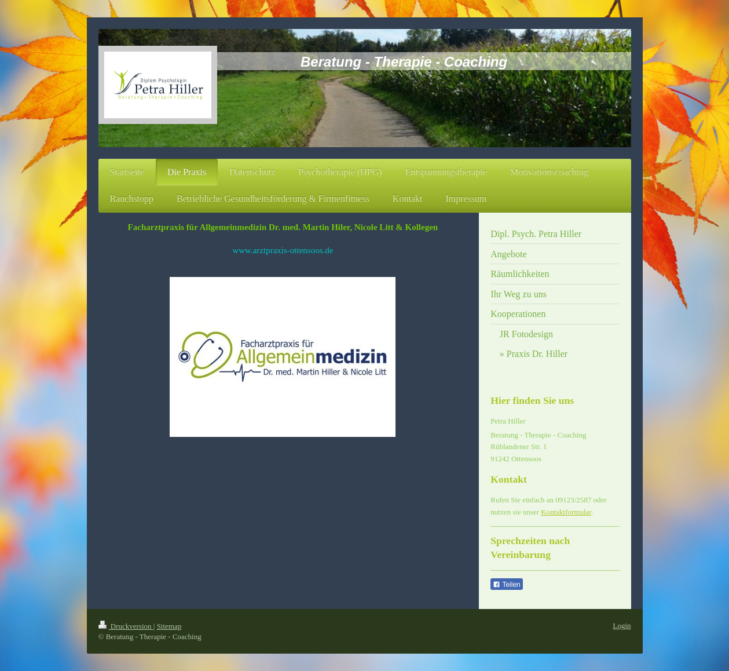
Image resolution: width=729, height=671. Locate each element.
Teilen (506, 585)
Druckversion (125, 626)
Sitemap (169, 626)
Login (622, 625)
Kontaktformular (566, 512)
